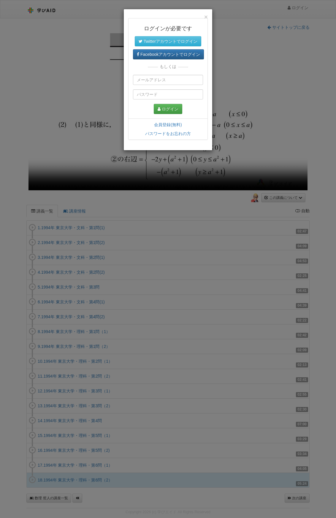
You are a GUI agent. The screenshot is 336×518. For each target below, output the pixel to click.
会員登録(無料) (168, 124)
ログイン (168, 109)
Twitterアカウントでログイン (168, 41)
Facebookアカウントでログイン (168, 54)
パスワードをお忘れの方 (168, 133)
